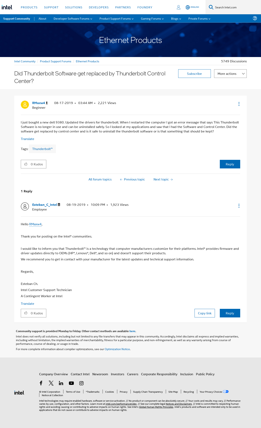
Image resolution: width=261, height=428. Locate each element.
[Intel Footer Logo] (19, 392)
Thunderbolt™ (42, 148)
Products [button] (29, 7)
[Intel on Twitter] (51, 383)
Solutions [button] (73, 7)
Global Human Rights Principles (156, 407)
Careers (132, 374)
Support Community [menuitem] (16, 18)
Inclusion (186, 374)
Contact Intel (80, 374)
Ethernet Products (87, 61)
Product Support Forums (55, 61)
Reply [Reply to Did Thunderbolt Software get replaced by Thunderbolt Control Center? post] (230, 164)
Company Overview (53, 374)
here (132, 331)
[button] (238, 103)
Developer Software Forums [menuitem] (72, 18)
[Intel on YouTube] (71, 383)
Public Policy (205, 374)
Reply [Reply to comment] (230, 313)
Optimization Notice (117, 349)
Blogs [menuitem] (174, 18)
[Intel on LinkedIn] (61, 383)
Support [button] (51, 7)
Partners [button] (123, 7)
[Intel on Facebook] (41, 383)
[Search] (211, 7)
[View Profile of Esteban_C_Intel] (46, 204)
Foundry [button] (145, 7)
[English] (192, 7)
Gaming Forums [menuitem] (151, 18)
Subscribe (194, 73)
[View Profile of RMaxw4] (40, 103)
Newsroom (100, 374)
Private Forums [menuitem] (198, 18)
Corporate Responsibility (159, 374)
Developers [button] (99, 7)
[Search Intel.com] (237, 7)
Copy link (204, 313)
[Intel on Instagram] (81, 383)
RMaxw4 (35, 224)
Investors (117, 374)
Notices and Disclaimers (179, 404)
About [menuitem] (42, 18)
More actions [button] (227, 73)
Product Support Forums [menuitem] (115, 18)
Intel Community (24, 61)
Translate (27, 138)
